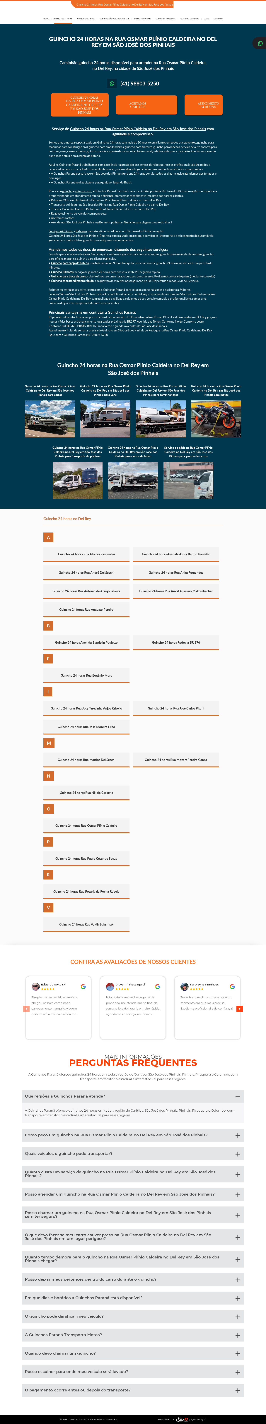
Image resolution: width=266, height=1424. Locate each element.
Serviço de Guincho (61, 231)
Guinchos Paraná (70, 164)
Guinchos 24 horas (109, 142)
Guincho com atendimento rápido (72, 280)
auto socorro (83, 191)
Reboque (81, 231)
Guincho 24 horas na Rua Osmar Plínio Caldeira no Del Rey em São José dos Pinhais (138, 128)
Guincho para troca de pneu (68, 276)
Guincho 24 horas (62, 272)
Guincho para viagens (137, 222)
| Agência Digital (190, 1419)
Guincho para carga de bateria (70, 263)
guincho (67, 191)
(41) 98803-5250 (212, 5)
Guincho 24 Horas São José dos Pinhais (73, 235)
